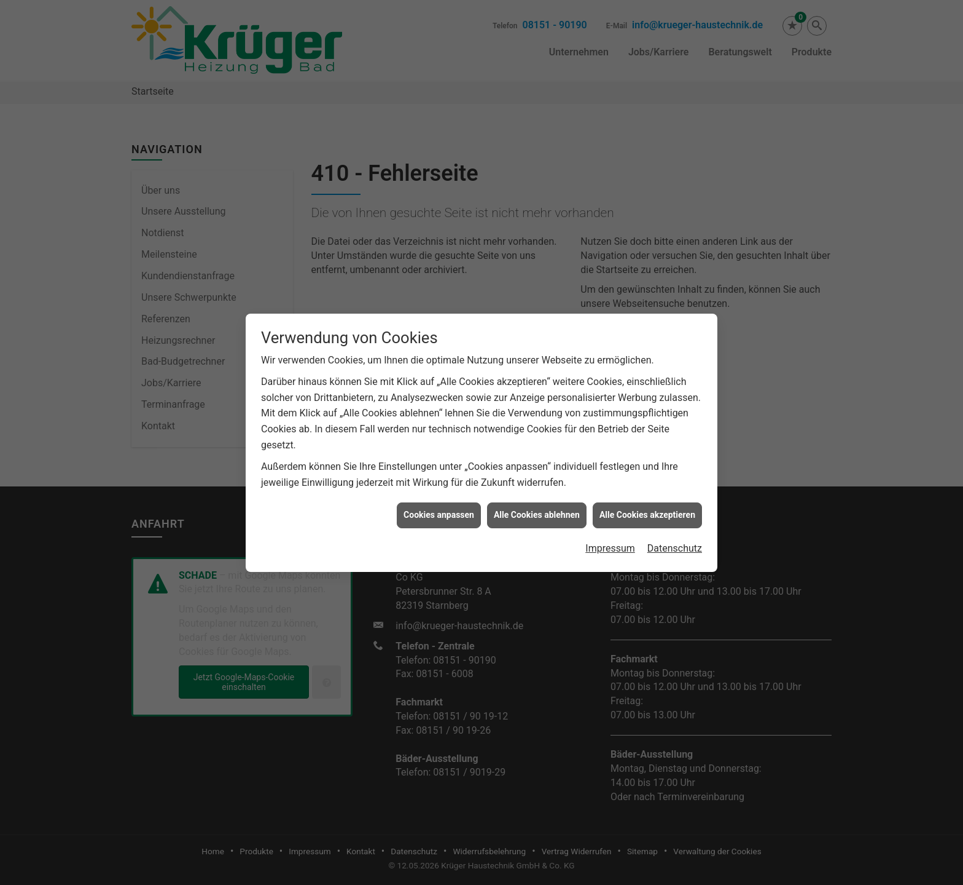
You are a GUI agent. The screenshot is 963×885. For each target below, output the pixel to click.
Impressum (610, 543)
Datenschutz (674, 543)
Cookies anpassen (439, 509)
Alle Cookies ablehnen (537, 509)
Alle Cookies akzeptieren (647, 509)
